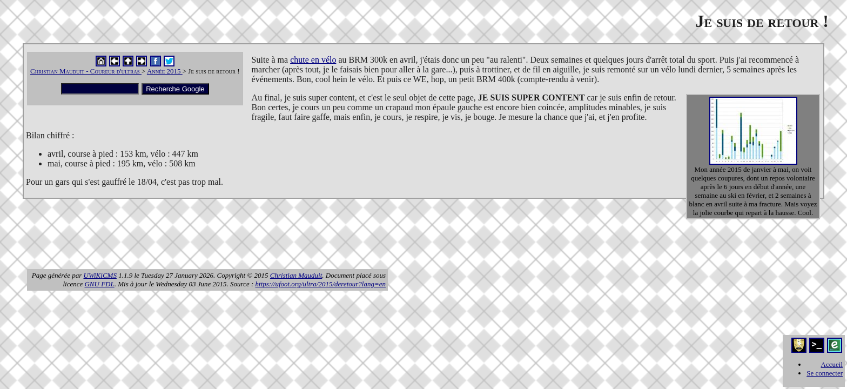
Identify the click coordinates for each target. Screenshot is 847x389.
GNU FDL (99, 284)
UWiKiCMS (100, 275)
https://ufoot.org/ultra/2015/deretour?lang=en (321, 284)
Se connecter (824, 373)
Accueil (832, 364)
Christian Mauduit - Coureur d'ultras (86, 71)
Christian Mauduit (296, 275)
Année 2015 (165, 71)
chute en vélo (313, 59)
